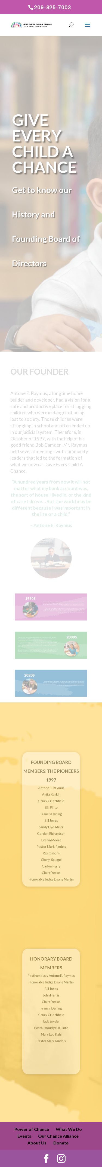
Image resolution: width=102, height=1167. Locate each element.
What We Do (69, 1129)
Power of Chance (31, 1129)
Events (24, 1135)
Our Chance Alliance (58, 1135)
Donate (61, 1142)
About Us (37, 1142)
